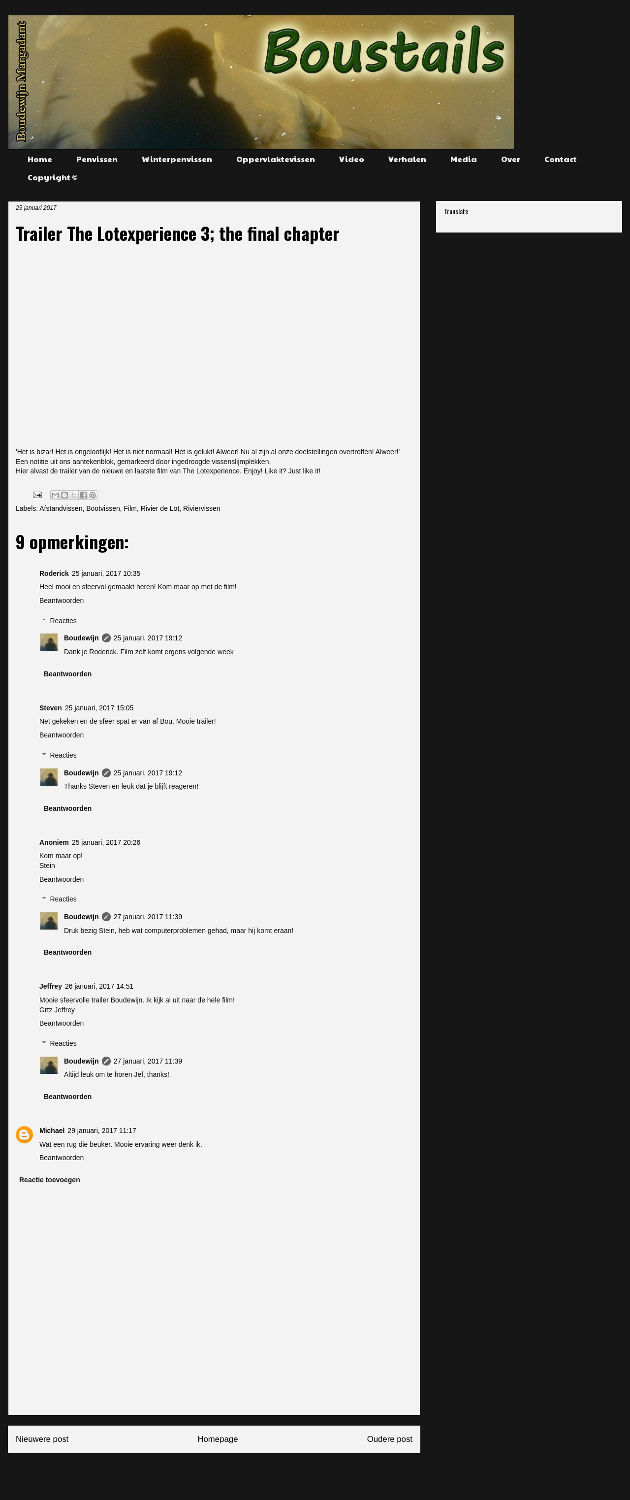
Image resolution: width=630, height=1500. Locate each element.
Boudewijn (81, 638)
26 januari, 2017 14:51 (99, 986)
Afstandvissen (60, 508)
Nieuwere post (42, 1439)
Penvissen (97, 159)
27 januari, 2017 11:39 (148, 917)
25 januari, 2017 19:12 (148, 638)
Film (130, 508)
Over (510, 159)
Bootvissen (103, 508)
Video (351, 159)
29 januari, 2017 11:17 (101, 1130)
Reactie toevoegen (49, 1180)
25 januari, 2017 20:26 (106, 842)
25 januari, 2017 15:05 (99, 708)
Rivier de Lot (160, 508)
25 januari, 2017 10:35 (106, 573)
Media (463, 159)
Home (40, 159)
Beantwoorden (61, 600)
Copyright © (53, 177)
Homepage (217, 1439)
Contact (560, 159)
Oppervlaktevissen (275, 159)
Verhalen (407, 159)
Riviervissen (201, 508)
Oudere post (389, 1439)
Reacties (63, 621)
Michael (51, 1130)
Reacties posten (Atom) (238, 1472)
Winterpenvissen (177, 159)
